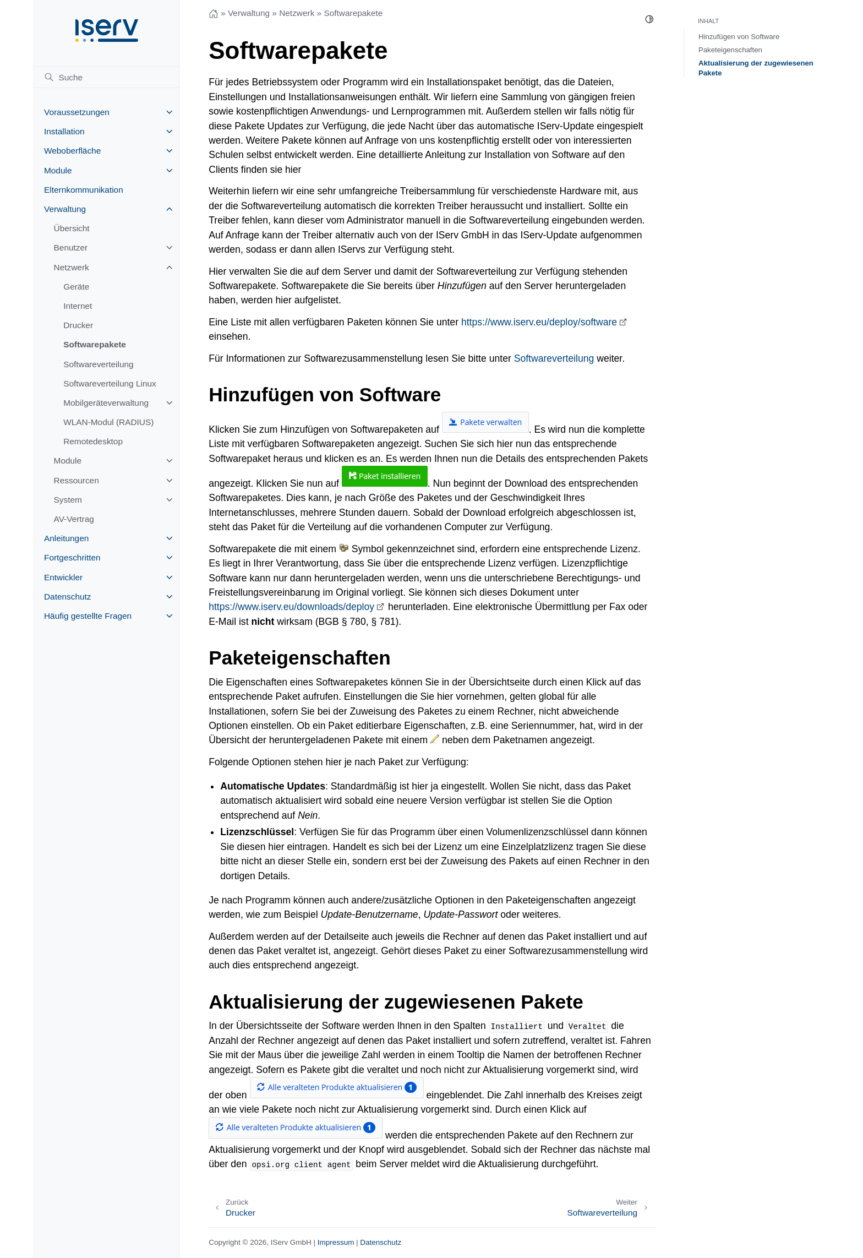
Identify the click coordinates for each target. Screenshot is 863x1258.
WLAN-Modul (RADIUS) (108, 422)
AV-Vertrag (74, 519)
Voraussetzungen (77, 112)
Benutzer (71, 247)
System (68, 499)
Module (58, 170)
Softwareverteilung (98, 364)
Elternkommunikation (83, 189)
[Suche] (106, 77)
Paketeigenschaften (730, 50)
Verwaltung (65, 209)
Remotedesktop (93, 441)
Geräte (76, 286)
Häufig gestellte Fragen (88, 615)
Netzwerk (71, 267)
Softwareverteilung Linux (109, 383)
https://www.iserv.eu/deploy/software (539, 322)
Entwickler (63, 577)
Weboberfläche (72, 150)
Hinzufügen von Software (738, 36)
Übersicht (72, 228)
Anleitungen (66, 538)
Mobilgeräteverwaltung (106, 402)
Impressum (336, 1242)
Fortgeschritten (72, 557)
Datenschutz (67, 596)
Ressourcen (76, 480)
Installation (64, 131)
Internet (77, 306)
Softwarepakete (94, 344)
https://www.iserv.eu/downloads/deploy (291, 606)
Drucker (78, 325)
